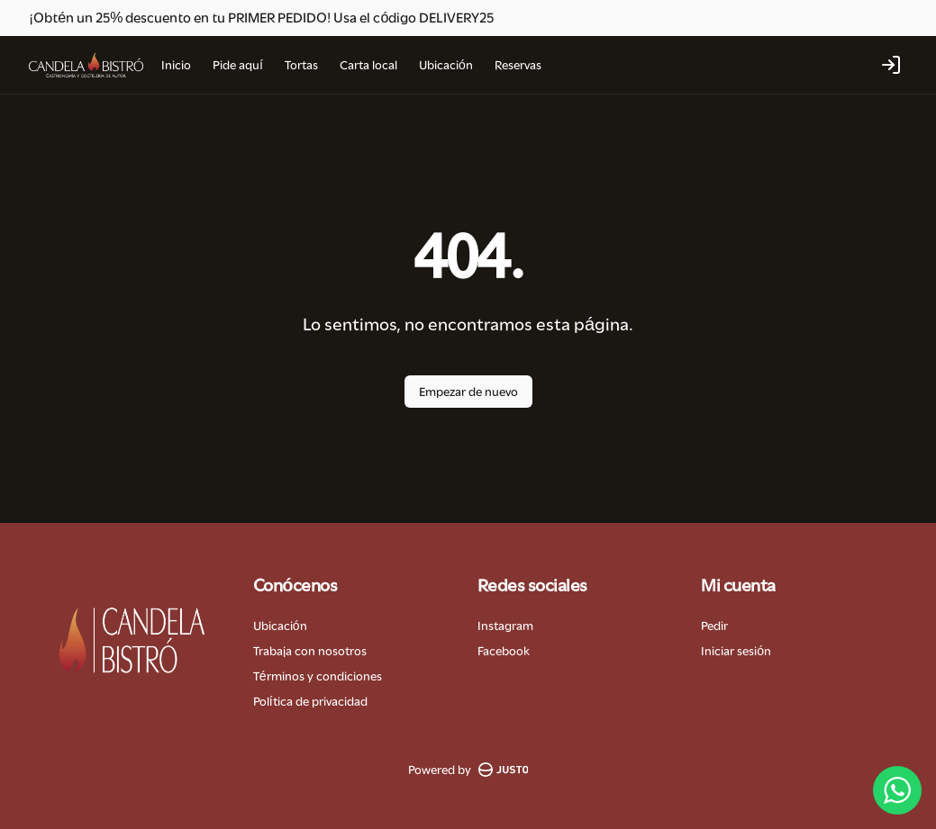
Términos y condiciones (317, 676)
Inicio (176, 65)
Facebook (503, 651)
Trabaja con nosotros (310, 651)
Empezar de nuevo (468, 391)
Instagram (505, 625)
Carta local (368, 65)
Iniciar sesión (736, 651)
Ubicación (446, 65)
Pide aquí (238, 65)
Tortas (301, 65)
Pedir (714, 625)
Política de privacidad (310, 701)
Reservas (518, 65)
